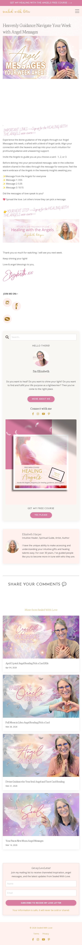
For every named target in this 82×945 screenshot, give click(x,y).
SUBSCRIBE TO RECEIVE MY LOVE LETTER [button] (41, 903)
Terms (36, 933)
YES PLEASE (41, 515)
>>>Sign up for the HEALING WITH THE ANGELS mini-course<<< (35, 130)
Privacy (45, 933)
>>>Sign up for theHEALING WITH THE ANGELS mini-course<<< (36, 211)
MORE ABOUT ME (41, 399)
